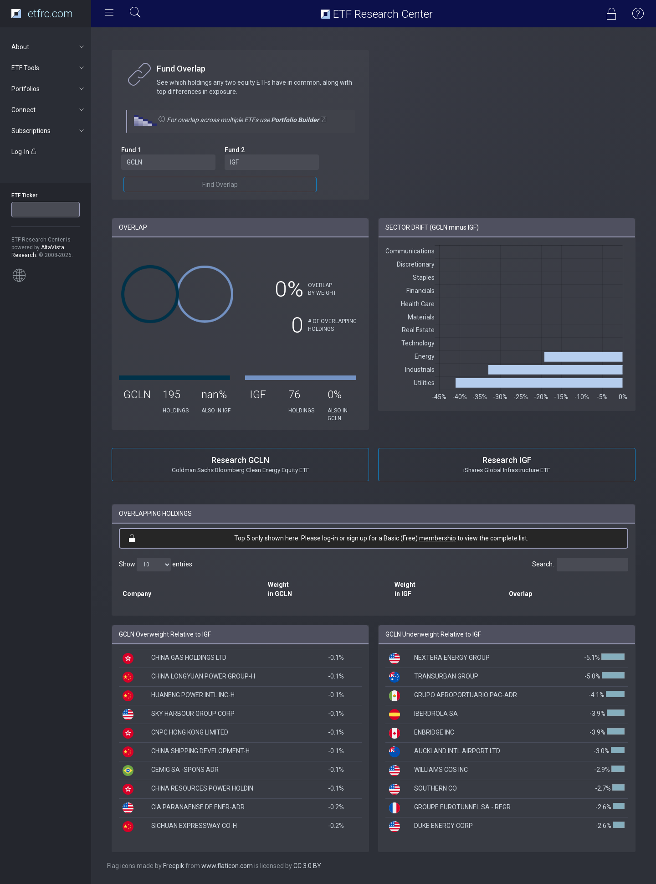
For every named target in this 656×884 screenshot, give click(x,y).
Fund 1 (131, 150)
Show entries (155, 564)
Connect (48, 109)
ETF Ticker (24, 195)
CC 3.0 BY (307, 865)
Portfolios (48, 89)
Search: (580, 564)
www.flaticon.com (227, 865)
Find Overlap (220, 184)
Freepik (173, 865)
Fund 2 (235, 150)
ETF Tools (48, 68)
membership (437, 538)
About (48, 47)
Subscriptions (48, 130)
